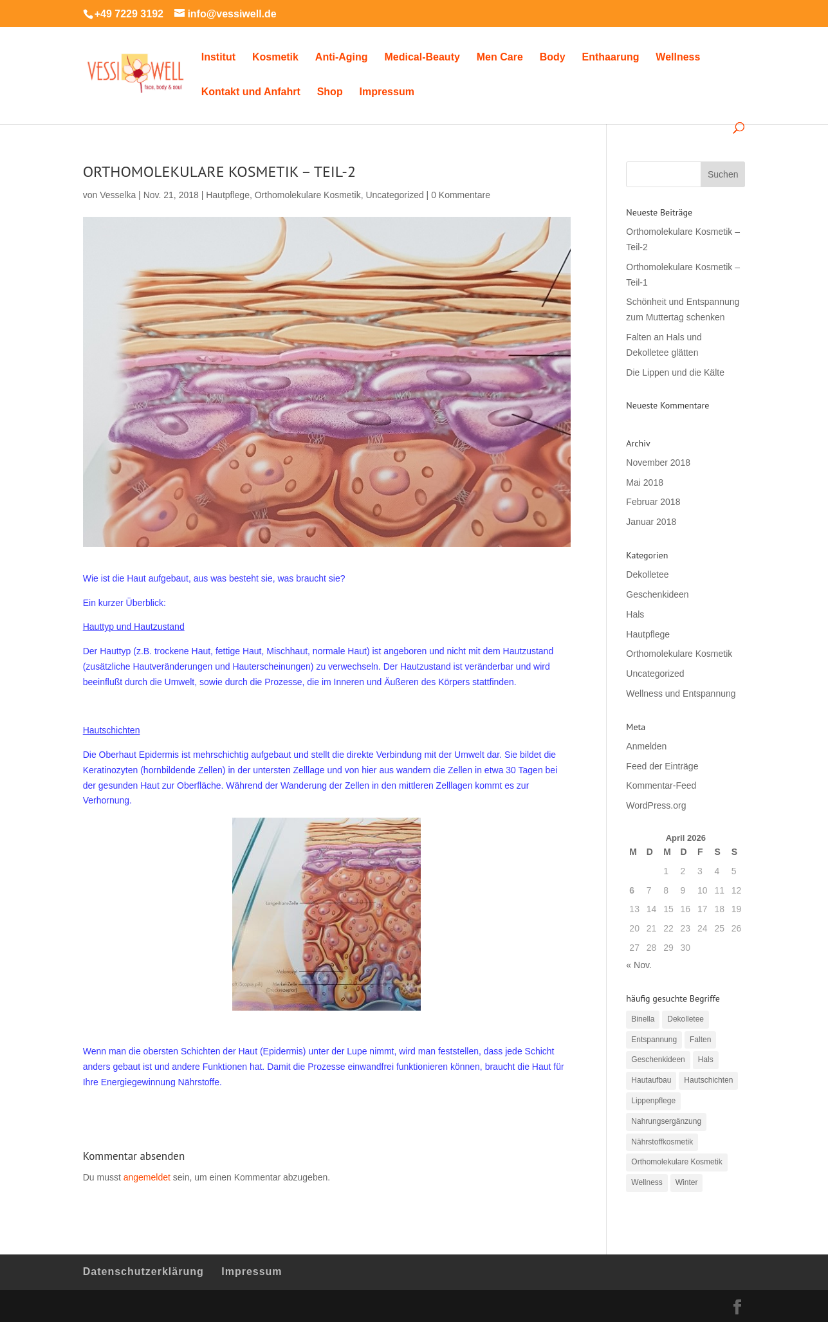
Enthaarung (610, 57)
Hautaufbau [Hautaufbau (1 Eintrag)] (651, 1080)
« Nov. (638, 965)
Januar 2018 (651, 522)
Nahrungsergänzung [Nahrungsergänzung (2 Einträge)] (666, 1121)
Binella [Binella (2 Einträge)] (642, 1019)
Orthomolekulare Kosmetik (308, 195)
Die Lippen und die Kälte (675, 372)
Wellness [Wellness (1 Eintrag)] (646, 1182)
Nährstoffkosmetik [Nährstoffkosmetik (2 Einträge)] (662, 1141)
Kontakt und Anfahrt (250, 92)
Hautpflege (228, 195)
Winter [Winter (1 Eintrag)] (687, 1182)
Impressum (387, 92)
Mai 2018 (644, 482)
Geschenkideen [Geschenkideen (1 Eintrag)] (658, 1059)
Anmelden (646, 746)
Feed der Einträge (662, 766)
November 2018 (658, 462)
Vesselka (118, 195)
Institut (218, 57)
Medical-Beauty (421, 57)
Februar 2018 (653, 502)
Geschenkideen (657, 594)
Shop (330, 92)
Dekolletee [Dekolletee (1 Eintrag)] (685, 1019)
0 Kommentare (460, 195)
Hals (635, 614)
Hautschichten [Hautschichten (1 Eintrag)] (708, 1080)
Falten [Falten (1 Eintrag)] (700, 1039)
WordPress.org (656, 805)
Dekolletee (647, 574)
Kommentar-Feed (661, 785)
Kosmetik (275, 57)
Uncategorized (394, 195)
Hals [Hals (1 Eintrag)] (705, 1059)
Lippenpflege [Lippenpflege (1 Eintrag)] (653, 1100)
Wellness (678, 57)
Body (553, 57)
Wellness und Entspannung (680, 693)
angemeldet (147, 1177)
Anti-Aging (341, 57)
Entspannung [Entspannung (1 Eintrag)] (654, 1039)
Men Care (500, 57)
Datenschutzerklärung (143, 1271)
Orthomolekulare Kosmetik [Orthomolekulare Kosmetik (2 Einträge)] (676, 1161)
